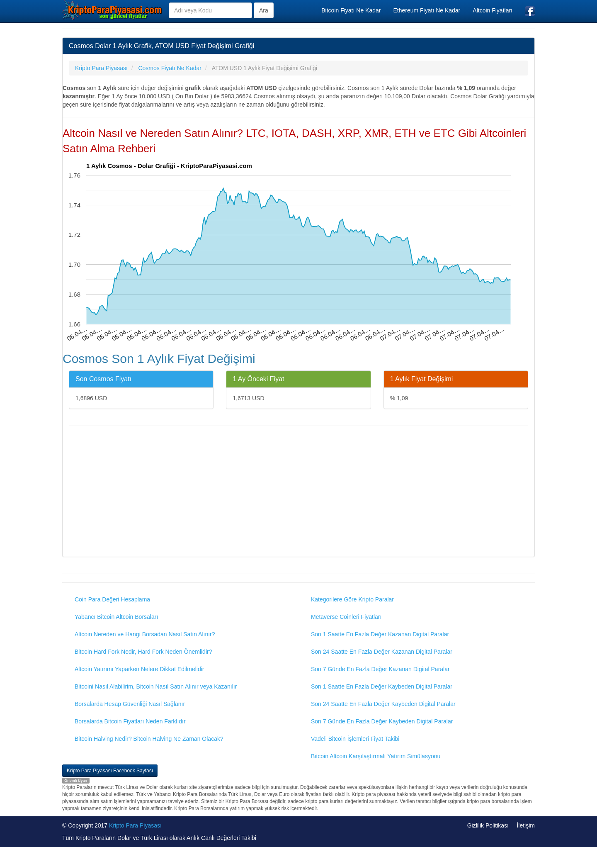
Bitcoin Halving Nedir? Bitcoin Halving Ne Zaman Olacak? (149, 738)
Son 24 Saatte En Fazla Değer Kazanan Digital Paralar (381, 651)
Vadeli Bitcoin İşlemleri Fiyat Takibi (355, 738)
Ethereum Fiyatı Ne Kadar (426, 10)
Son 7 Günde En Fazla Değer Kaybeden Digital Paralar (382, 721)
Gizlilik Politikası (488, 825)
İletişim (526, 825)
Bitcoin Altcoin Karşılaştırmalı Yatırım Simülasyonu (375, 756)
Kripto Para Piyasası (135, 825)
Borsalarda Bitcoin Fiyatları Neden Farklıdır (130, 721)
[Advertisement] (298, 492)
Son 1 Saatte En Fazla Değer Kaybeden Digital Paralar (381, 686)
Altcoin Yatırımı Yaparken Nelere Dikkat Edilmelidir (139, 669)
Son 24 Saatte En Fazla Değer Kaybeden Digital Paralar (383, 704)
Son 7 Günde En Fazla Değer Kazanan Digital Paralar (380, 669)
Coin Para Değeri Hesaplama (112, 599)
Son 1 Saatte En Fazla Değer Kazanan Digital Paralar (380, 634)
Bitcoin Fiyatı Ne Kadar (351, 10)
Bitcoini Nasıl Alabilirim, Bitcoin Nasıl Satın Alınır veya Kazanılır (156, 686)
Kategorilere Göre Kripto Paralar (352, 599)
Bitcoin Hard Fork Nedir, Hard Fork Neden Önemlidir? (143, 651)
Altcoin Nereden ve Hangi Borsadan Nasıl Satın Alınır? (145, 634)
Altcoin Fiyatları (492, 10)
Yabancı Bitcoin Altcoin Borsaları (116, 616)
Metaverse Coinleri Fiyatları (346, 616)
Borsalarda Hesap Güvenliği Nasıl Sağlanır (130, 704)
